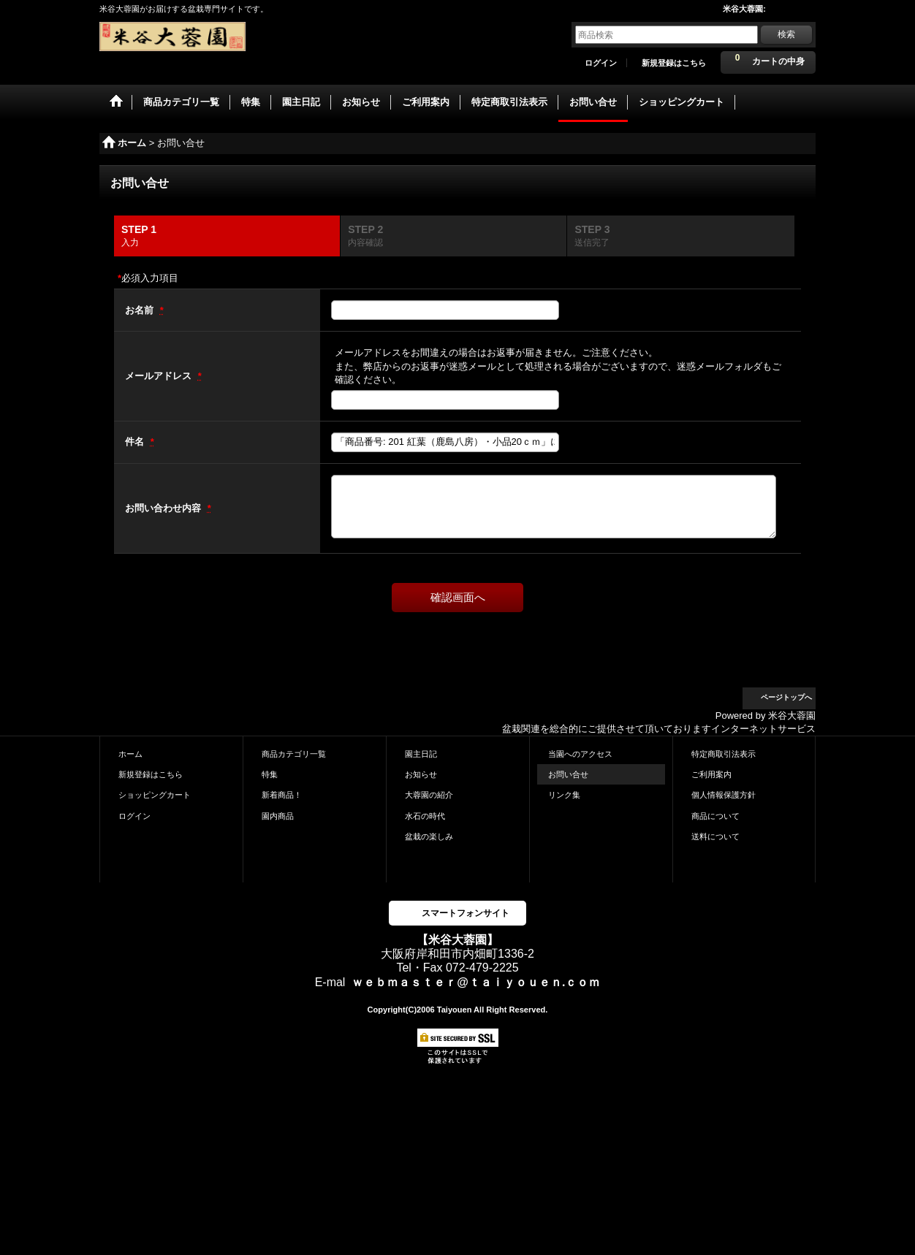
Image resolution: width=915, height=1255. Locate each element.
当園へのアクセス (580, 753)
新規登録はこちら (674, 62)
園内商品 (278, 816)
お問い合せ (568, 774)
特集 (270, 774)
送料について (715, 836)
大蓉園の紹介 (429, 794)
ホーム (130, 753)
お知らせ (421, 774)
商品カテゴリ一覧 (294, 753)
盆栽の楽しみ (429, 836)
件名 (136, 441)
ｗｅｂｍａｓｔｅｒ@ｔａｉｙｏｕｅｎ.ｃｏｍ (476, 982)
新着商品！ (282, 794)
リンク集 (564, 794)
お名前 (140, 310)
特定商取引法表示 (723, 753)
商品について (715, 816)
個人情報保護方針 (723, 794)
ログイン (601, 62)
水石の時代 (425, 816)
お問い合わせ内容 (164, 508)
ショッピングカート (154, 794)
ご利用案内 (711, 774)
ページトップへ (786, 697)
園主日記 (421, 753)
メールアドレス (159, 375)
